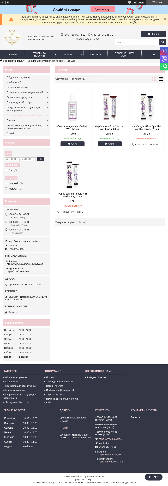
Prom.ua (100, 476)
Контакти (95, 54)
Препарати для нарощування (20, 386)
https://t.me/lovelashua (18, 271)
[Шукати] (162, 42)
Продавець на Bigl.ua (84, 479)
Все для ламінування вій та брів (45, 60)
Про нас (69, 54)
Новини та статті (54, 386)
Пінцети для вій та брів (19, 102)
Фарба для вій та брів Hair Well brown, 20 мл (109, 127)
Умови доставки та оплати (59, 381)
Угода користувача (55, 394)
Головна (12, 54)
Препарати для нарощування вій (25, 92)
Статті (10, 133)
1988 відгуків (138, 2)
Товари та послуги (39, 54)
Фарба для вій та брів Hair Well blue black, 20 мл (146, 127)
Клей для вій (14, 82)
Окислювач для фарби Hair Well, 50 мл (72, 127)
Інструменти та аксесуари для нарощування (23, 109)
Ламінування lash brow (17, 402)
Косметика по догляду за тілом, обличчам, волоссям (24, 127)
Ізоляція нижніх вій (17, 87)
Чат (153, 477)
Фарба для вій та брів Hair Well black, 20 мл (72, 195)
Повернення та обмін (124, 54)
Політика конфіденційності (60, 390)
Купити (74, 144)
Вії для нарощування (18, 77)
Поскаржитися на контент (97, 483)
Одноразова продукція (19, 97)
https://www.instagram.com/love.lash (26, 241)
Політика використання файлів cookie (61, 400)
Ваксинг (11, 120)
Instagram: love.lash (97, 377)
